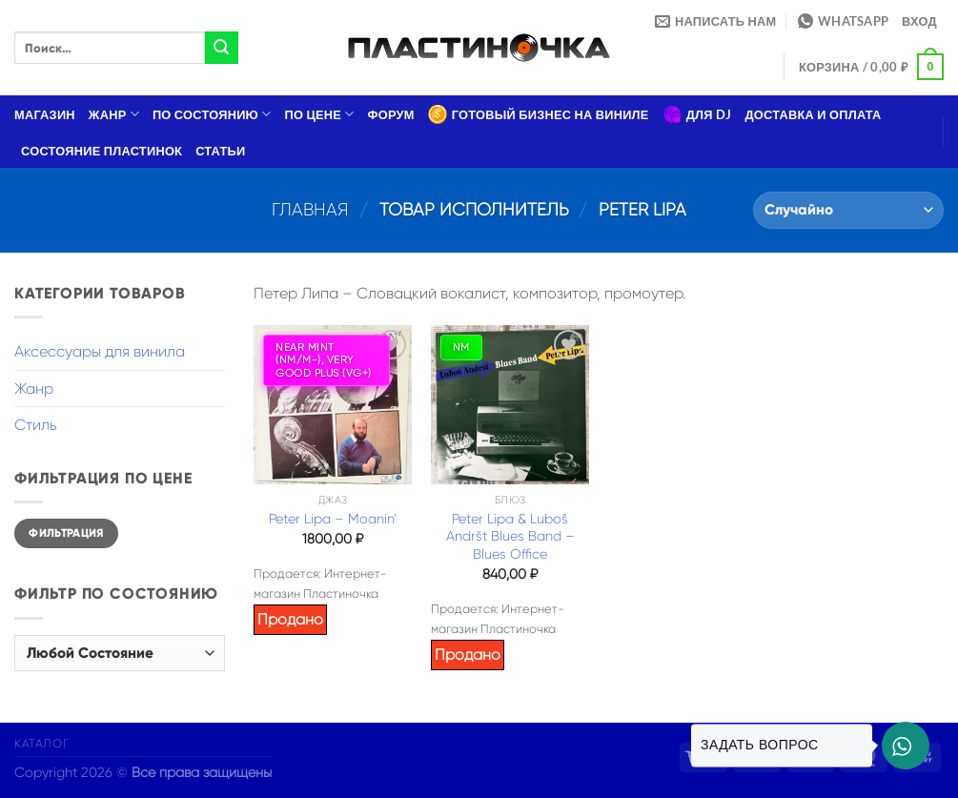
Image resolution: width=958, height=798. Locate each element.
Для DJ (697, 114)
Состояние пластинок (101, 150)
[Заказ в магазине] (848, 210)
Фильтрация (66, 533)
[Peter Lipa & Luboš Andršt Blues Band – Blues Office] (510, 404)
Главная (310, 209)
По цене (320, 114)
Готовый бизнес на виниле (538, 114)
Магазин (44, 114)
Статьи (220, 150)
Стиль (35, 425)
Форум (391, 114)
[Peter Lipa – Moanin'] (333, 404)
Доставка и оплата (812, 114)
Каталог (41, 743)
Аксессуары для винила (99, 351)
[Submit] (221, 47)
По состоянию (212, 114)
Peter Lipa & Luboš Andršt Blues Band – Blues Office (510, 536)
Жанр (114, 114)
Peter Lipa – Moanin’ (333, 518)
